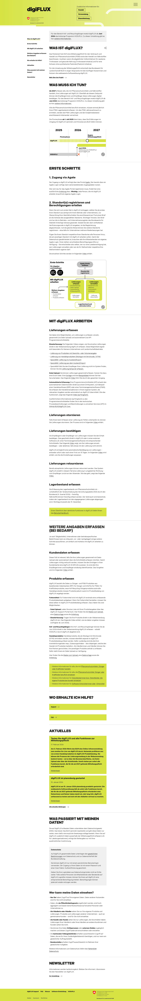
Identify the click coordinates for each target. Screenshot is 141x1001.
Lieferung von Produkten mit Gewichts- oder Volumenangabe (73, 353)
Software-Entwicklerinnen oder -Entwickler (88, 684)
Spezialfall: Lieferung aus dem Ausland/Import (67, 363)
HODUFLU (71, 991)
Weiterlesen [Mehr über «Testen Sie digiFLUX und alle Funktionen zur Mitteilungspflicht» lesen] (55, 771)
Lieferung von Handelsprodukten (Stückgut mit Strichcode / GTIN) (75, 357)
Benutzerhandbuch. (61, 513)
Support (53, 707)
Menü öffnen (136, 4)
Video (84, 254)
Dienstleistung (84, 19)
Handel (81, 10)
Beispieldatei (84, 376)
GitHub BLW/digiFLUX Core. (60, 407)
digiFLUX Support (33, 991)
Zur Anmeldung (54, 976)
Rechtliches (44, 998)
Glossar (47, 991)
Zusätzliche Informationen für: (88, 7)
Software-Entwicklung (59, 991)
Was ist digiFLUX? (33, 39)
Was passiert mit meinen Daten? (36, 71)
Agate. (88, 182)
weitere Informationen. (62, 39)
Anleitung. (75, 614)
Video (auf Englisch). (80, 395)
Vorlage (69, 376)
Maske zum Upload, (96, 612)
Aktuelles (30, 65)
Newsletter (31, 77)
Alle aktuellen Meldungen (59, 807)
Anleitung (62, 192)
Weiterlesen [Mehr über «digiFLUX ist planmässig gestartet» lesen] (55, 801)
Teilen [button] (105, 48)
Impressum (36, 998)
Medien (29, 998)
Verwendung (83, 14)
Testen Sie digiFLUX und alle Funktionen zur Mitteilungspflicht (73, 739)
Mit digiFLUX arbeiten (35, 48)
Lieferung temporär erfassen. (73, 369)
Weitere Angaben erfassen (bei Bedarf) (36, 55)
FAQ (52, 717)
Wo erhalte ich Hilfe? (34, 60)
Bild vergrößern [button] (103, 154)
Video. (51, 476)
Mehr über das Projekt (56, 77)
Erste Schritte (32, 44)
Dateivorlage (59, 614)
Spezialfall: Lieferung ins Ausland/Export (65, 360)
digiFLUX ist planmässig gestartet (68, 778)
